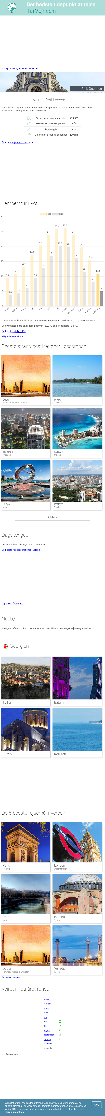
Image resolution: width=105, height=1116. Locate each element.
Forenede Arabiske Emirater (15, 972)
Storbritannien (60, 869)
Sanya (6, 504)
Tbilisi (7, 702)
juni (45, 1021)
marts (46, 1008)
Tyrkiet (57, 920)
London (59, 865)
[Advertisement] (52, 42)
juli (45, 1026)
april (46, 1012)
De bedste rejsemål (11, 977)
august (47, 1030)
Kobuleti (60, 754)
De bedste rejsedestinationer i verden (21, 550)
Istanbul (60, 917)
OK (96, 1104)
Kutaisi (7, 754)
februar (47, 1004)
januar (47, 999)
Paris (6, 865)
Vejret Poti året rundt (12, 603)
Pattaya (58, 504)
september (49, 1035)
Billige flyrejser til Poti (12, 336)
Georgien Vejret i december (25, 68)
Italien (5, 920)
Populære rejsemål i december (17, 142)
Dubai (6, 399)
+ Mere (52, 517)
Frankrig (6, 869)
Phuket (58, 399)
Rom (6, 917)
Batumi (59, 702)
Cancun (58, 451)
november (48, 1043)
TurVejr (5, 68)
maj (45, 1017)
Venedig (60, 968)
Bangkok (8, 451)
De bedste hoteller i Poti (14, 331)
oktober (47, 1039)
